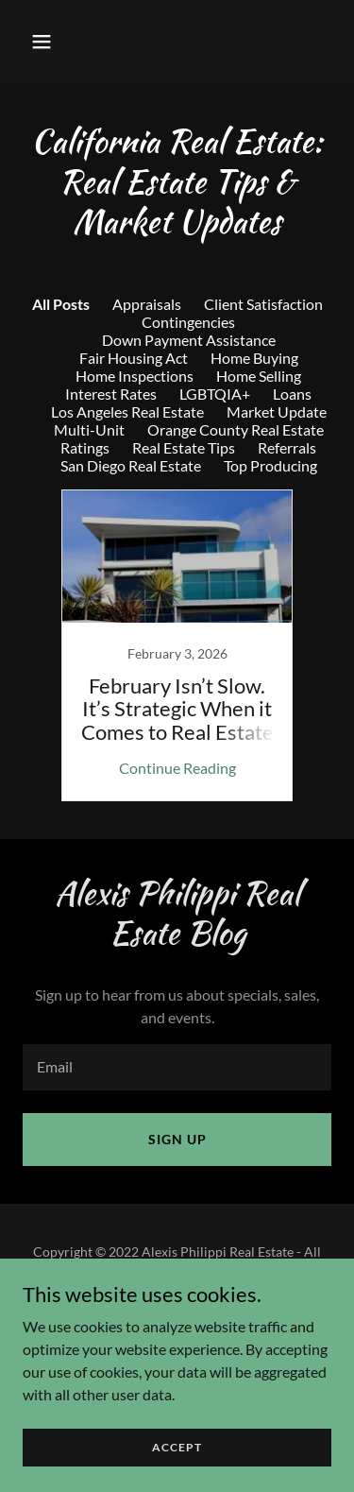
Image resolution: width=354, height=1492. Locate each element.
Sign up (177, 1139)
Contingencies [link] (188, 322)
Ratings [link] (85, 447)
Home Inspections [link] (135, 376)
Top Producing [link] (270, 465)
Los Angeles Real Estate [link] (127, 411)
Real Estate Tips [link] (183, 447)
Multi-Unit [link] (89, 429)
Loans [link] (292, 394)
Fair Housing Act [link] (133, 358)
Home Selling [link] (258, 376)
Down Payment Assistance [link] (189, 340)
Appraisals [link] (146, 304)
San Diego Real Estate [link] (130, 465)
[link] (177, 645)
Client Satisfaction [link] (263, 304)
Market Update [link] (277, 411)
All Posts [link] (61, 304)
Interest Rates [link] (111, 394)
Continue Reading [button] (177, 768)
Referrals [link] (287, 447)
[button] (58, 41)
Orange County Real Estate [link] (235, 429)
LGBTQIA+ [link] (214, 394)
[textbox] (177, 1067)
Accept (177, 1447)
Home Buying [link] (254, 358)
